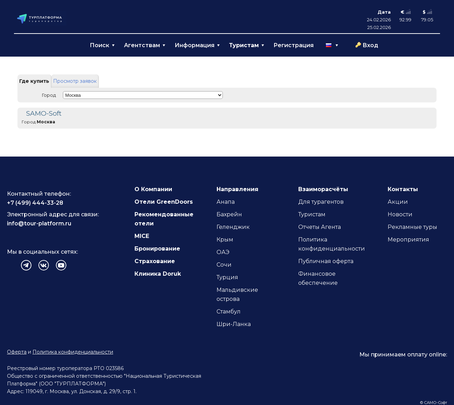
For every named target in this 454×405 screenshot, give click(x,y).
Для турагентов (321, 201)
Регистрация (293, 45)
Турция (227, 277)
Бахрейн (229, 214)
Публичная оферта (325, 261)
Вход (370, 45)
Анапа (226, 201)
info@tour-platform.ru (39, 223)
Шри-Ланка (234, 324)
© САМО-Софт (433, 402)
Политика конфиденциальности (72, 352)
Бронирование (157, 248)
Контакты (403, 189)
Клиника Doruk (157, 273)
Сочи (224, 264)
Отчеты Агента (319, 227)
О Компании (153, 189)
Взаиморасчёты (323, 189)
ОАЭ (223, 252)
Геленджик (233, 227)
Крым (225, 239)
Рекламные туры (412, 227)
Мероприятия (408, 239)
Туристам (311, 214)
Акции (398, 201)
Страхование (154, 261)
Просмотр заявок (75, 81)
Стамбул (229, 311)
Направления (237, 189)
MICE (141, 236)
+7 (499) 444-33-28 (35, 203)
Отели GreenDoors (163, 201)
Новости (400, 214)
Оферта (17, 352)
